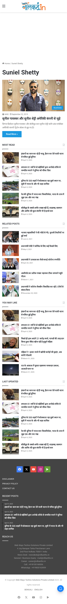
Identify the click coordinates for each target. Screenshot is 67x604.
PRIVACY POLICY (10, 483)
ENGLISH (38, 589)
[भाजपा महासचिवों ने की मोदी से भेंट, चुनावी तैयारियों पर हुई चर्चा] (10, 236)
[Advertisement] (33, 36)
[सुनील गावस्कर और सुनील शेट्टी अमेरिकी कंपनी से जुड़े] (33, 95)
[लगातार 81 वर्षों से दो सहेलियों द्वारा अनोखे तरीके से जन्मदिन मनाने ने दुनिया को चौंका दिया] (10, 171)
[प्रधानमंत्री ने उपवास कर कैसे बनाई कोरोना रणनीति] (10, 264)
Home (6, 63)
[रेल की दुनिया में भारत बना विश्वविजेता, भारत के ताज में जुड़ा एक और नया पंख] (10, 198)
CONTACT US (8, 488)
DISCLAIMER (8, 479)
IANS (7, 114)
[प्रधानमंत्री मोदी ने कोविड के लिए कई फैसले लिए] (10, 250)
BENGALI (29, 589)
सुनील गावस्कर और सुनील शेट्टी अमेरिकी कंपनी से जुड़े (31, 118)
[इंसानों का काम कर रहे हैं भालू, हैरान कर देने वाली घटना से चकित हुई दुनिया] (10, 158)
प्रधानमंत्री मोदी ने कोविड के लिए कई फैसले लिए (39, 246)
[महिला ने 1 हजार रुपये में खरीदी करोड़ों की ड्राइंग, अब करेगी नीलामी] (10, 356)
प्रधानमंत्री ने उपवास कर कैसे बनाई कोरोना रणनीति (40, 259)
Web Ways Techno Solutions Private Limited (35, 580)
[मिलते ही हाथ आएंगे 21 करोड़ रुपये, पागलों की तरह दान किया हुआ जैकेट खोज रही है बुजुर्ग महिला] (10, 342)
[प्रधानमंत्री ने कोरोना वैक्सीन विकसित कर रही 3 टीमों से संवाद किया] (10, 291)
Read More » (12, 134)
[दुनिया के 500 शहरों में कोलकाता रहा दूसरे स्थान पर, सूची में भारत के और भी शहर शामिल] (10, 185)
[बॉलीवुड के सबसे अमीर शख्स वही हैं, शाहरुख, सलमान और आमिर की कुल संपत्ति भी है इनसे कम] (10, 212)
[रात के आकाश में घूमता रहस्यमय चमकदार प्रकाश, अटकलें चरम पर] (10, 370)
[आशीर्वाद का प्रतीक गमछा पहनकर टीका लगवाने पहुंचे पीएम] (10, 277)
